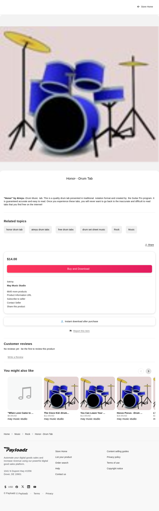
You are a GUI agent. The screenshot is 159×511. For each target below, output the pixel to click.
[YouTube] (34, 486)
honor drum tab (14, 229)
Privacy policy (114, 457)
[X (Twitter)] (22, 486)
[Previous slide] (141, 371)
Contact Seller (14, 302)
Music (131, 229)
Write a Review (15, 357)
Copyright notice (115, 468)
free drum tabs (66, 229)
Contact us (60, 474)
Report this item (79, 331)
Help (57, 468)
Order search (61, 463)
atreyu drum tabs (40, 229)
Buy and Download (79, 268)
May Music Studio (16, 285)
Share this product (16, 306)
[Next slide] (148, 371)
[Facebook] (16, 486)
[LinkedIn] (28, 486)
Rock (116, 229)
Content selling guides (118, 451)
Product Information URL (19, 295)
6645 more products (17, 291)
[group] (25, 399)
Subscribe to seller (16, 299)
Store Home (145, 6)
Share (149, 245)
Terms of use (113, 463)
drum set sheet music (93, 229)
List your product (63, 457)
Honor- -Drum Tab (44, 434)
